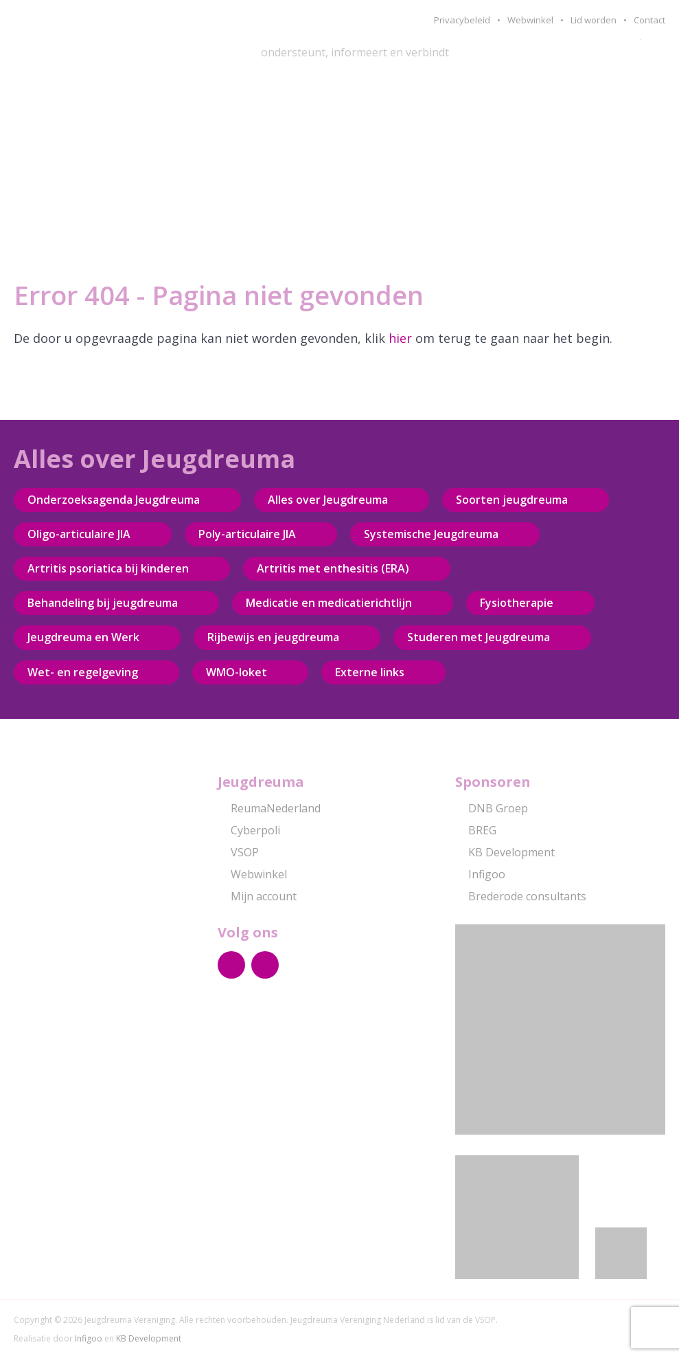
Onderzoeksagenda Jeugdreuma (113, 499)
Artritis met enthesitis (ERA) (333, 568)
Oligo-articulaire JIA (78, 534)
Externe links (369, 672)
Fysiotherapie (516, 602)
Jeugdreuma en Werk (83, 637)
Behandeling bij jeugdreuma (102, 602)
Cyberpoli (249, 830)
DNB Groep (491, 808)
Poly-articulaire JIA (247, 534)
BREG (475, 830)
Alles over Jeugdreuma (328, 499)
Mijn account (257, 896)
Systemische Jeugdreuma (431, 534)
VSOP (238, 852)
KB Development (505, 852)
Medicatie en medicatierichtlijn (329, 602)
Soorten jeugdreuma (512, 499)
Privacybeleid (462, 20)
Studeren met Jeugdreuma (478, 637)
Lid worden (594, 20)
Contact (649, 20)
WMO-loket (236, 672)
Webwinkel (530, 20)
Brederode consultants (520, 896)
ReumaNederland (269, 808)
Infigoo (480, 874)
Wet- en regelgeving (82, 672)
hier (400, 338)
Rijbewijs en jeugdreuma (273, 637)
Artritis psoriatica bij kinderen (108, 568)
